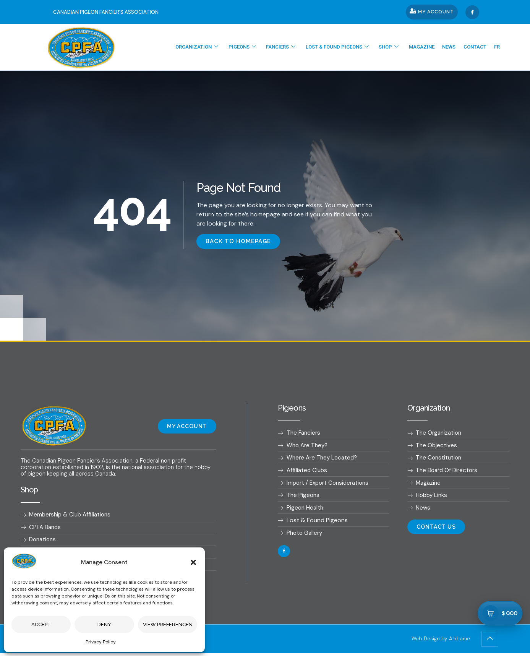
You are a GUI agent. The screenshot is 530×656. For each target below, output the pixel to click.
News (455, 47)
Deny (104, 624)
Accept (41, 624)
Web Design (423, 641)
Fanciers (297, 47)
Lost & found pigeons (351, 47)
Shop (400, 47)
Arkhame (458, 641)
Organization (218, 47)
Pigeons (261, 47)
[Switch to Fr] (498, 47)
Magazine (430, 47)
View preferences (167, 624)
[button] (193, 562)
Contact (478, 47)
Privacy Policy (101, 642)
